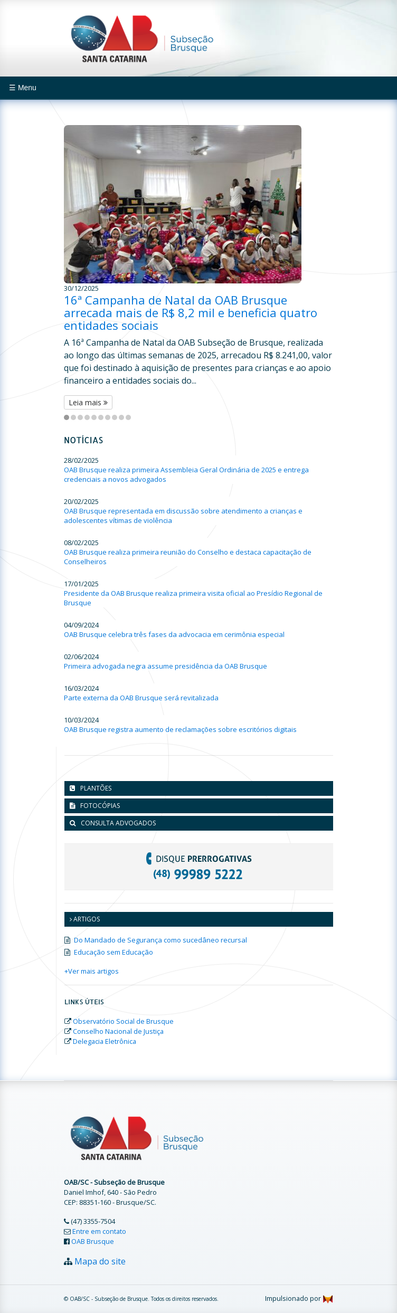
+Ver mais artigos (91, 971)
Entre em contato (99, 1231)
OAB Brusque (92, 1241)
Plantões (95, 788)
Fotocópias (100, 805)
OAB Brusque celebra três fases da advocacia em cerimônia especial (174, 634)
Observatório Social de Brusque (123, 1021)
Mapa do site (100, 1261)
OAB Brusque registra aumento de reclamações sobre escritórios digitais (180, 729)
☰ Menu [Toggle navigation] (22, 87)
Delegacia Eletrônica (104, 1041)
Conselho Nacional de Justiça (118, 1031)
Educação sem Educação (113, 952)
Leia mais (88, 402)
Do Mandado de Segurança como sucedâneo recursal (160, 940)
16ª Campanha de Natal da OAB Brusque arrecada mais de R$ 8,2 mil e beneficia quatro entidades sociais (190, 312)
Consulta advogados (118, 823)
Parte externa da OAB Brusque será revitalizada (141, 697)
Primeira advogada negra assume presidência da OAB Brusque (165, 666)
